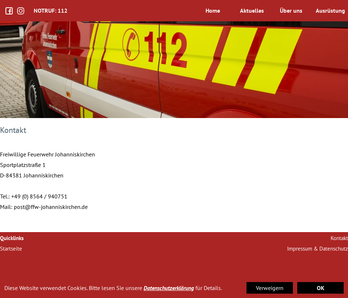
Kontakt (339, 238)
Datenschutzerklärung (169, 287)
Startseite (11, 248)
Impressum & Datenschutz (317, 248)
